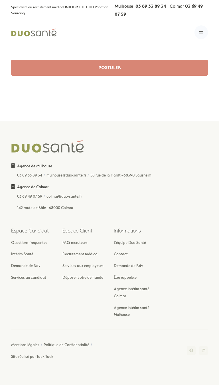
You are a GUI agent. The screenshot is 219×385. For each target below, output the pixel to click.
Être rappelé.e (125, 277)
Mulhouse (140, 6)
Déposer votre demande (82, 277)
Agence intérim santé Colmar (131, 292)
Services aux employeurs (83, 265)
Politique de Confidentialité (66, 344)
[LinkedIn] (203, 350)
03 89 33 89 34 (29, 175)
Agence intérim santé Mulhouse (131, 311)
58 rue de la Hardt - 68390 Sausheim (120, 175)
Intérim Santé (22, 254)
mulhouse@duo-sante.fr (66, 175)
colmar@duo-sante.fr (64, 196)
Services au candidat (28, 277)
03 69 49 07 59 (29, 196)
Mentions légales (25, 344)
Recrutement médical (80, 254)
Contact (121, 254)
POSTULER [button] (109, 67)
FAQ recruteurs (75, 242)
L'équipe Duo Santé (130, 242)
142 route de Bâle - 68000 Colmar (45, 207)
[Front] (34, 32)
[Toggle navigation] (201, 32)
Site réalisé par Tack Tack (32, 356)
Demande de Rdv (25, 265)
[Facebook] (191, 350)
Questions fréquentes (29, 242)
